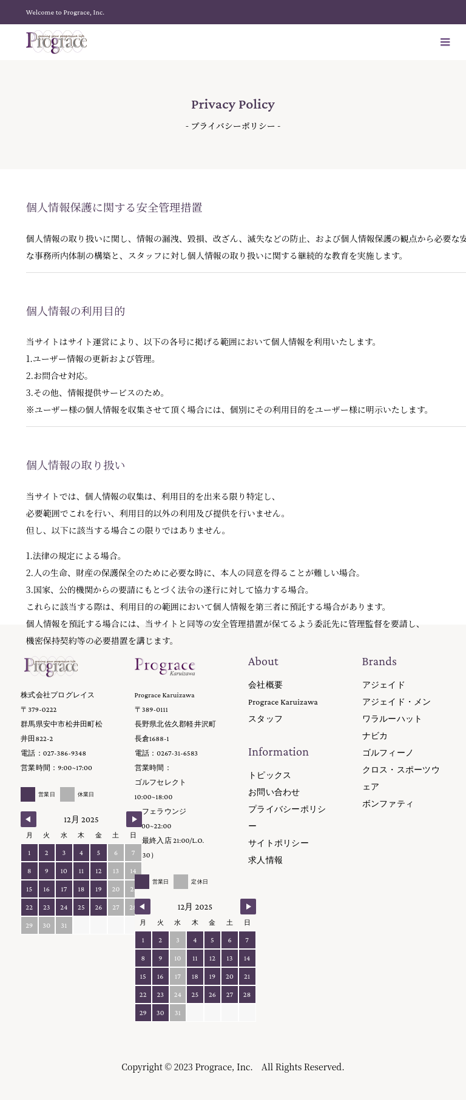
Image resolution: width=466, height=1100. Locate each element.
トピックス (269, 775)
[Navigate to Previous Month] (28, 819)
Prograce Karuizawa (283, 701)
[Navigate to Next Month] (134, 819)
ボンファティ (388, 803)
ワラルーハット (392, 718)
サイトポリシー (278, 843)
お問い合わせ (274, 792)
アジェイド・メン (396, 701)
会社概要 (265, 684)
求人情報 (265, 860)
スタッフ (265, 718)
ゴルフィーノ (388, 752)
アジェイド (383, 684)
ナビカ (375, 735)
